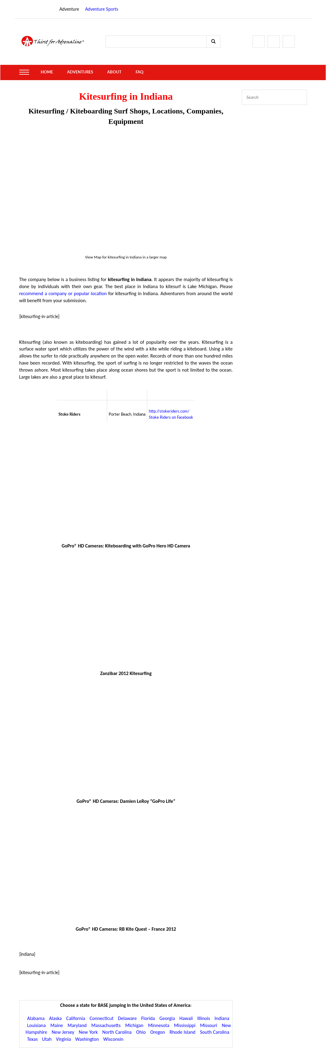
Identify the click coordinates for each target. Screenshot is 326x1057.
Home (46, 72)
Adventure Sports (101, 9)
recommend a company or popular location (63, 293)
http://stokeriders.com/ (169, 411)
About (110, 72)
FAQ (135, 72)
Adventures (78, 72)
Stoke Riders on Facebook (171, 417)
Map (97, 257)
